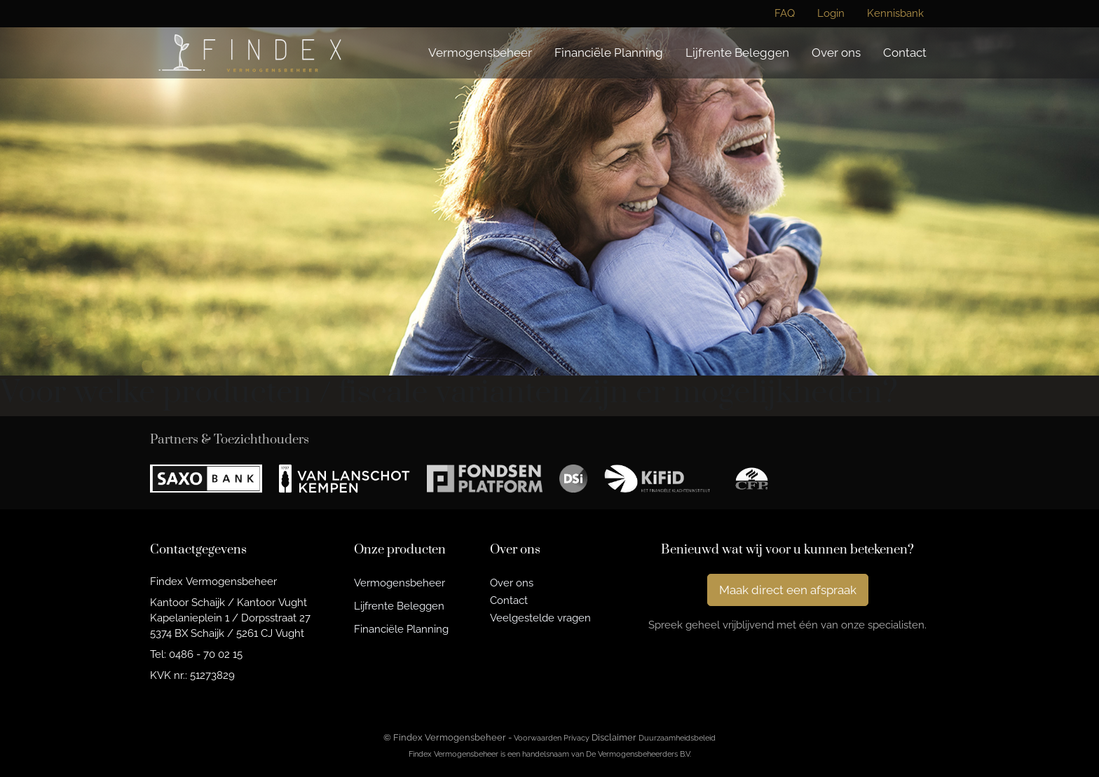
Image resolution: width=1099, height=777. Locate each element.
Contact (905, 53)
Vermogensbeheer (480, 53)
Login (831, 13)
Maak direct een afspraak (787, 590)
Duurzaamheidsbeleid (677, 738)
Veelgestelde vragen (540, 618)
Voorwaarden (537, 738)
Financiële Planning (608, 53)
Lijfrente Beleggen (737, 53)
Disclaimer (614, 737)
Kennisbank (895, 13)
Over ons (836, 53)
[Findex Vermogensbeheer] (249, 53)
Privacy (576, 738)
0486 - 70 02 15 (206, 654)
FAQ (784, 13)
